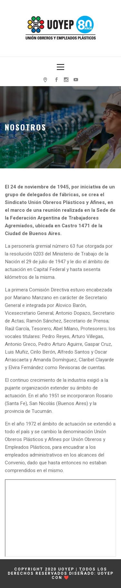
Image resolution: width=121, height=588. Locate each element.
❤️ (66, 578)
